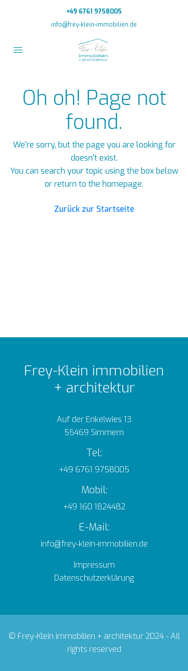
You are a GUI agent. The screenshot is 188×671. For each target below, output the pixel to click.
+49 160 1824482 (94, 506)
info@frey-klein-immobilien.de (94, 25)
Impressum (94, 565)
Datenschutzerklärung (94, 578)
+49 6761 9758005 (94, 12)
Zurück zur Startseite (94, 209)
